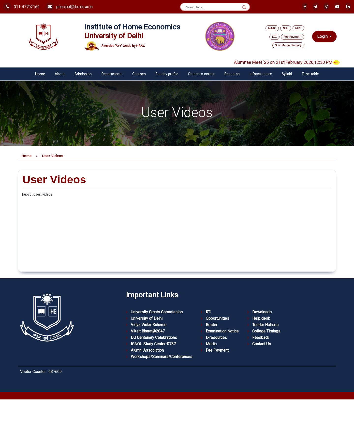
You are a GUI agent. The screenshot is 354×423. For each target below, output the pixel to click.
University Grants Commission (157, 312)
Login (322, 36)
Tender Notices (265, 324)
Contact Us (261, 344)
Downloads (262, 312)
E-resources (216, 337)
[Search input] (212, 7)
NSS (285, 28)
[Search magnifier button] (244, 7)
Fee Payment (292, 37)
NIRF (298, 28)
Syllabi (287, 74)
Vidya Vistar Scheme (148, 324)
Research (232, 74)
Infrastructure (261, 74)
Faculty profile (167, 74)
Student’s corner (201, 74)
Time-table (310, 74)
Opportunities (217, 318)
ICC (274, 37)
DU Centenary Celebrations (154, 337)
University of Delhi (146, 318)
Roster (211, 324)
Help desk (261, 318)
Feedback (260, 337)
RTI (208, 312)
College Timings (266, 331)
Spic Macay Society (288, 45)
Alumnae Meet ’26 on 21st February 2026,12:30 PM (292, 62)
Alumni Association (147, 350)
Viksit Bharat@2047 (148, 331)
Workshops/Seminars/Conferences (161, 356)
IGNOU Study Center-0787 (153, 344)
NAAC (272, 28)
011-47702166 (21, 6)
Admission (83, 74)
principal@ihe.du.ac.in (69, 6)
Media (211, 344)
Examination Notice (222, 331)
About (60, 74)
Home (40, 74)
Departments (112, 74)
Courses (139, 74)
